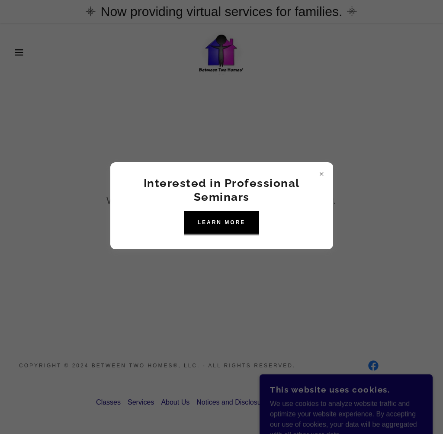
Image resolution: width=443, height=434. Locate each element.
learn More (222, 222)
